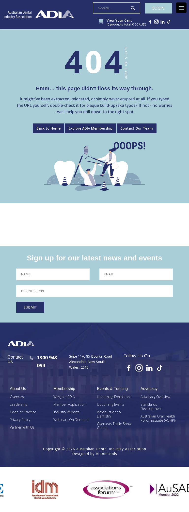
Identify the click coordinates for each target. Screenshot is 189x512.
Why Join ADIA (64, 397)
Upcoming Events (111, 405)
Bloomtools (106, 453)
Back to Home (48, 128)
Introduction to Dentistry (109, 414)
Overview (17, 397)
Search (133, 8)
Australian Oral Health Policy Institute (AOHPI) (158, 418)
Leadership (19, 405)
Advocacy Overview (155, 397)
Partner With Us (22, 427)
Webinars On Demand (71, 420)
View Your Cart (126, 22)
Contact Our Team (136, 128)
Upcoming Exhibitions (114, 397)
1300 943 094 (43, 361)
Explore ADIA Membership (90, 128)
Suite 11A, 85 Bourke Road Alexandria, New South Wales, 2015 (90, 362)
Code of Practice (23, 412)
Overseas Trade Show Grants (114, 426)
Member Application (69, 405)
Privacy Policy (20, 420)
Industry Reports (66, 412)
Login (158, 8)
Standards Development (151, 407)
